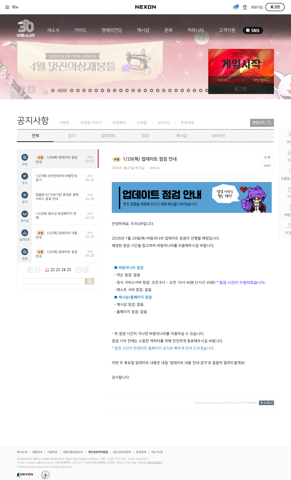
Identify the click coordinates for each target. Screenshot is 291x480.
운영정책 (141, 452)
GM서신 (164, 123)
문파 (168, 30)
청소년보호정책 (122, 452)
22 (52, 269)
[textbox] (192, 281)
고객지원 (227, 30)
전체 (35, 136)
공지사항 (33, 120)
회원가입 (257, 7)
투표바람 (187, 123)
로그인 (275, 7)
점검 (145, 136)
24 (63, 269)
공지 (71, 136)
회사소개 (22, 452)
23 (58, 269)
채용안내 (37, 452)
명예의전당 (112, 30)
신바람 (142, 123)
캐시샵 (143, 30)
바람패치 (119, 123)
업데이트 (108, 136)
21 (47, 269)
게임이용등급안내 (73, 452)
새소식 (53, 30)
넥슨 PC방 (157, 452)
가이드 (80, 30)
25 (69, 269)
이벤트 (65, 123)
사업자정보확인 (154, 462)
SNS (253, 30)
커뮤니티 (196, 30)
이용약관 (53, 452)
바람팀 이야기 (91, 123)
